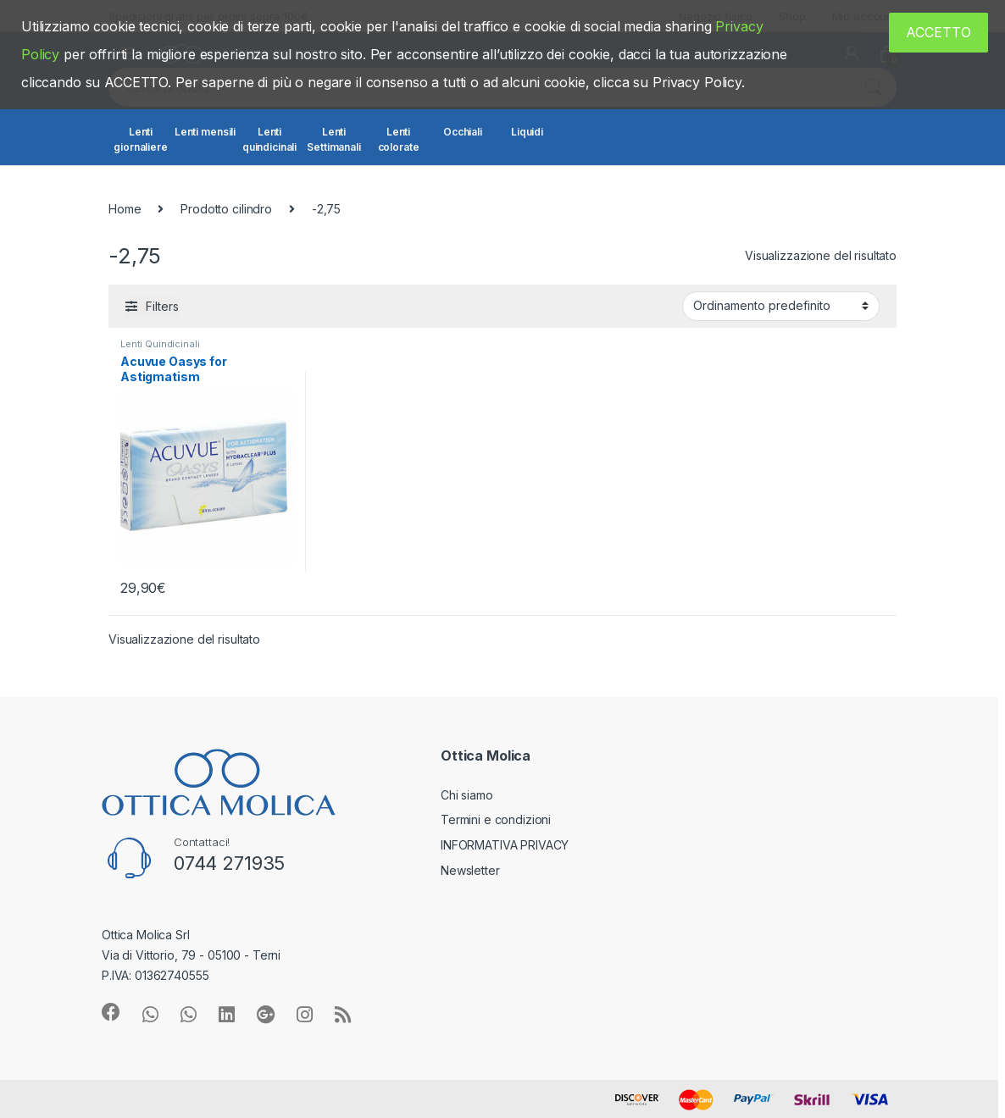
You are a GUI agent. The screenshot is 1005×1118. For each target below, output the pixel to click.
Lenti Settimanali (333, 139)
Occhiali (462, 131)
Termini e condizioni (496, 819)
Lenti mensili (205, 131)
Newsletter (470, 870)
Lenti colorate (398, 139)
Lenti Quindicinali (159, 344)
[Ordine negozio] (781, 305)
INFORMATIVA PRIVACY (505, 845)
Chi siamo (467, 795)
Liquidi (527, 131)
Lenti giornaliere (140, 139)
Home (124, 209)
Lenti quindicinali (269, 139)
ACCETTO (938, 32)
